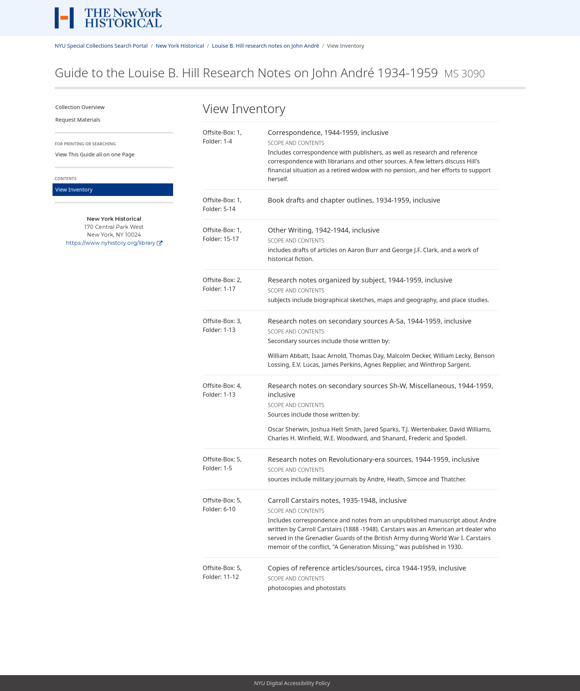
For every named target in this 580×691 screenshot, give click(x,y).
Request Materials (78, 119)
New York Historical (180, 45)
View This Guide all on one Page (95, 154)
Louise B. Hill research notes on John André (265, 45)
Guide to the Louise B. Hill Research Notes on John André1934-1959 (270, 72)
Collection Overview (80, 107)
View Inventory (74, 189)
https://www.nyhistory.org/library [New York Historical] (114, 243)
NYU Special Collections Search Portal (101, 45)
